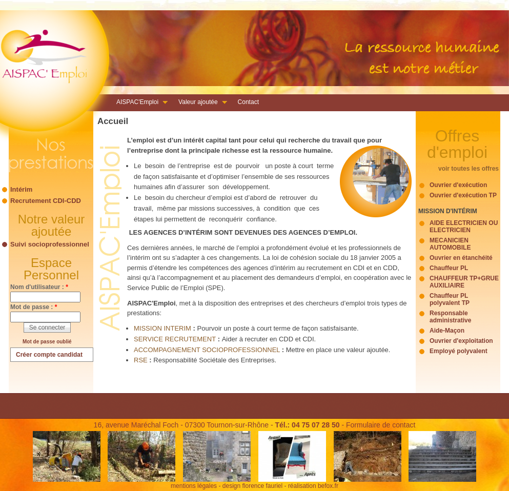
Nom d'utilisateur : (39, 287)
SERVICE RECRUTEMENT (175, 339)
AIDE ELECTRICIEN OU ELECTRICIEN (464, 226)
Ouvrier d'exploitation (461, 340)
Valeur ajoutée (199, 103)
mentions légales (194, 485)
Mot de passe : (33, 307)
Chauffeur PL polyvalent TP (450, 299)
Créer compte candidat (49, 354)
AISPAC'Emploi (139, 103)
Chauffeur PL (449, 268)
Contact (248, 102)
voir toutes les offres (468, 168)
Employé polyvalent (458, 351)
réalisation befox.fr (313, 485)
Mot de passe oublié (47, 341)
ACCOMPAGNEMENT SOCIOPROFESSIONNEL (208, 350)
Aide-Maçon (447, 330)
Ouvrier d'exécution (458, 185)
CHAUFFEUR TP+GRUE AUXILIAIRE (464, 282)
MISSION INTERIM (162, 328)
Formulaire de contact (380, 425)
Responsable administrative (450, 317)
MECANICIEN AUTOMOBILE (450, 244)
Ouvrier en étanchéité (461, 257)
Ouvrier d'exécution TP (463, 195)
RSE (141, 360)
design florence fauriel (252, 485)
